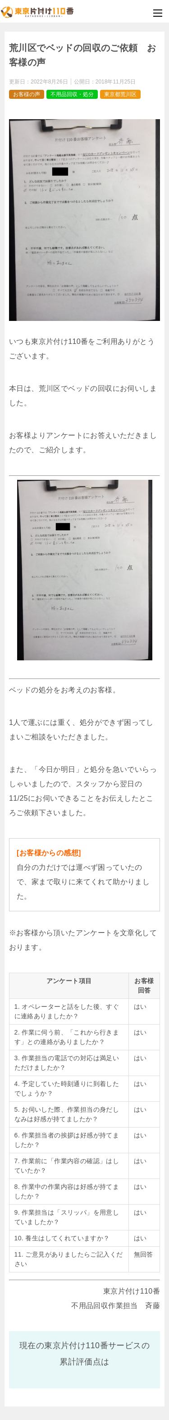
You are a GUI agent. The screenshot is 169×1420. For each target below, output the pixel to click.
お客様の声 (26, 94)
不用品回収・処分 (72, 94)
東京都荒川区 (120, 94)
